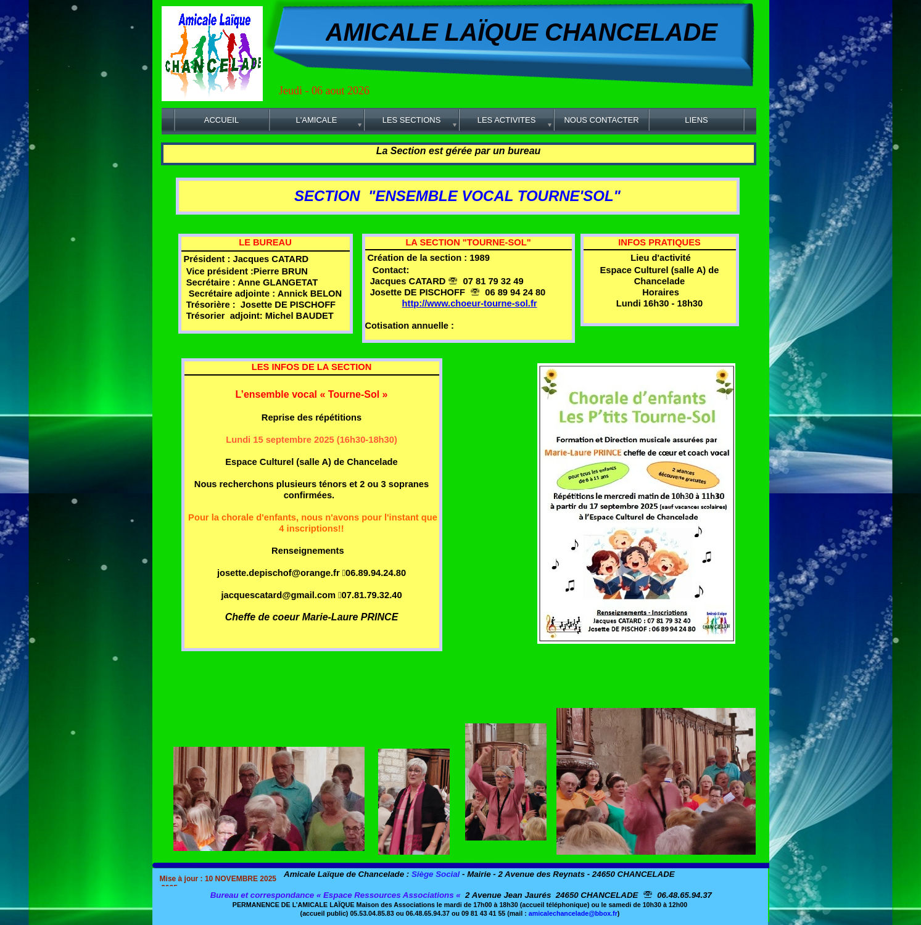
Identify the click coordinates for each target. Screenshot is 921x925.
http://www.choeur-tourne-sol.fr (469, 303)
